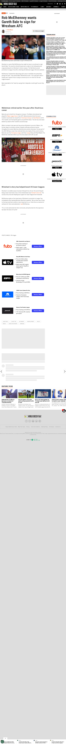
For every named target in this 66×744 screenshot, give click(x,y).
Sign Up (57, 129)
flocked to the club (36, 193)
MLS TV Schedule (25, 1)
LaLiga (28, 133)
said (22, 204)
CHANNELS (56, 7)
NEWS (4, 7)
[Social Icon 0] (26, 421)
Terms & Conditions (35, 427)
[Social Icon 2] (33, 421)
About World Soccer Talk (11, 427)
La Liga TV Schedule (43, 1)
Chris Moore (10, 30)
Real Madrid (37, 118)
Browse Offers (38, 246)
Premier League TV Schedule (14, 1)
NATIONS (49, 7)
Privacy (28, 427)
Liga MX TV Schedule (34, 1)
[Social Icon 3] (36, 421)
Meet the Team (21, 427)
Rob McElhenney (30, 321)
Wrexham (22, 323)
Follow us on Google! (39, 31)
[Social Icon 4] (39, 421)
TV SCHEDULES (35, 7)
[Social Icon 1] (29, 421)
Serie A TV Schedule (52, 1)
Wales (38, 321)
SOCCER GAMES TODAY (13, 7)
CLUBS (43, 7)
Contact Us (58, 427)
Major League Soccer (12, 116)
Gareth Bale (5, 321)
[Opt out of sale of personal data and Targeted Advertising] (2, 741)
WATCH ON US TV (25, 7)
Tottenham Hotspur (26, 118)
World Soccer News (13, 323)
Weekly (4, 323)
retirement (21, 321)
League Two (13, 321)
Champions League (16, 133)
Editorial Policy (44, 427)
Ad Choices (51, 427)
